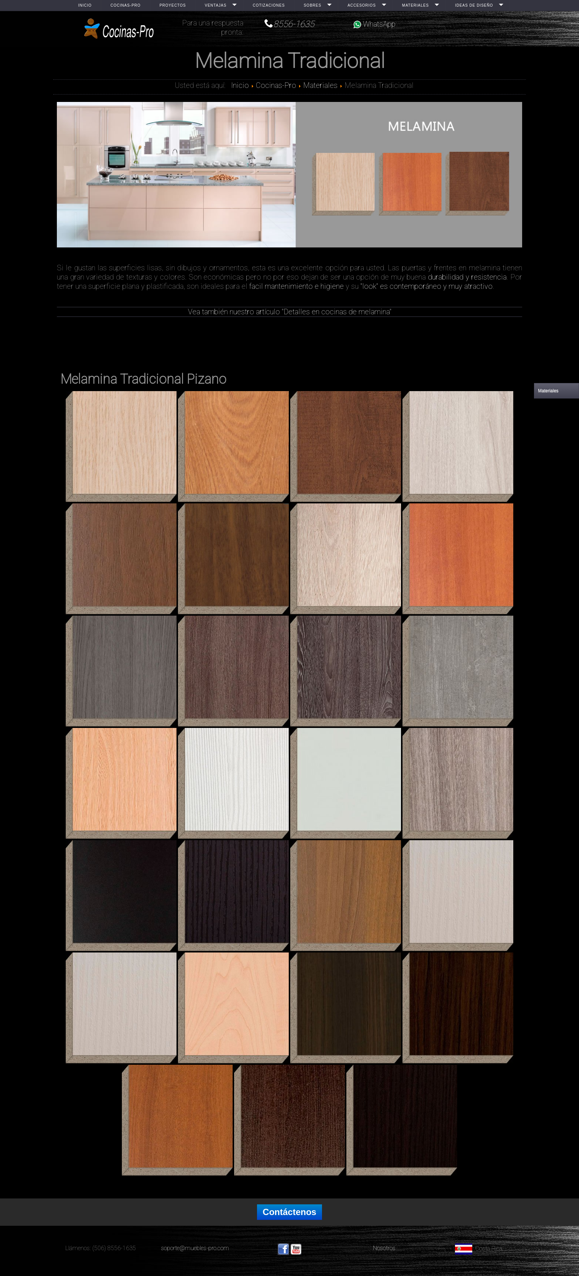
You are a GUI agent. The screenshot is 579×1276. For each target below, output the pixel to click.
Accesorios (361, 5)
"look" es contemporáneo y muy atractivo (426, 286)
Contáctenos (289, 1212)
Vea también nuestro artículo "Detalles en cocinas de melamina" (289, 311)
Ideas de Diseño (474, 5)
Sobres (312, 5)
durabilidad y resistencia (467, 277)
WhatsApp (374, 24)
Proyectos (173, 5)
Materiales (415, 5)
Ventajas (215, 5)
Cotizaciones (269, 5)
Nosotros (384, 1248)
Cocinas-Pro (125, 5)
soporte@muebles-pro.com (195, 1248)
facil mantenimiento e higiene (296, 286)
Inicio (85, 5)
